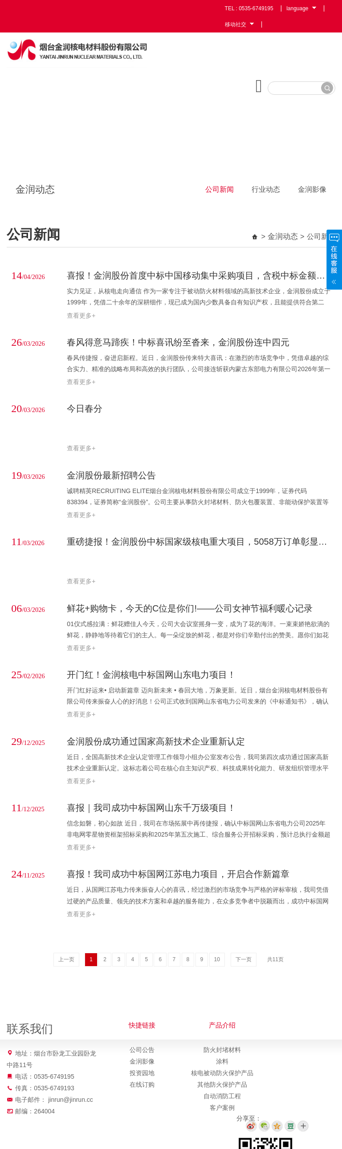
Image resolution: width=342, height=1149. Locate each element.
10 (217, 962)
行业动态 (266, 195)
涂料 (222, 1064)
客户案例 (222, 1110)
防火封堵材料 (222, 1052)
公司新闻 (219, 195)
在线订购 (142, 1087)
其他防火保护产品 (222, 1087)
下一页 (244, 962)
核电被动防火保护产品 (222, 1075)
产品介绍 (222, 1028)
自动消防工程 (222, 1098)
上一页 (66, 962)
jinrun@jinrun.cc (70, 1102)
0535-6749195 (256, 8)
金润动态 (283, 242)
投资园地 (142, 1075)
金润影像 (312, 195)
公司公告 (142, 1052)
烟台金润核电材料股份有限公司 (83, 51)
